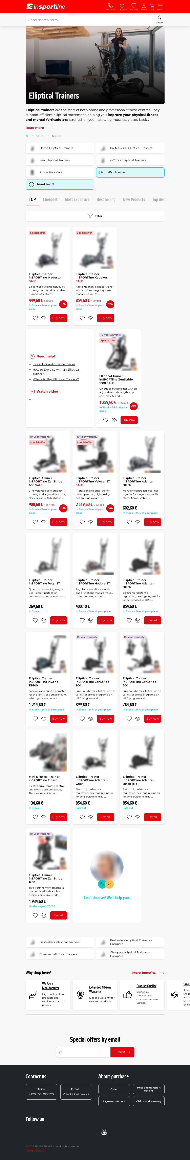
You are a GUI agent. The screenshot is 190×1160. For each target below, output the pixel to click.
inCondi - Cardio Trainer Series (54, 364)
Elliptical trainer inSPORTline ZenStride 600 (45, 481)
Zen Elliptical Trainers (49, 160)
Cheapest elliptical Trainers (52, 954)
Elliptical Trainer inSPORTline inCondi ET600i (44, 682)
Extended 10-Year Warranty (100, 989)
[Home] (27, 136)
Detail (152, 620)
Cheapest (50, 200)
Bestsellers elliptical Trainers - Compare (125, 942)
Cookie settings (35, 1150)
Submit (122, 1052)
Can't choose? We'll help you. (107, 898)
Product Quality (146, 986)
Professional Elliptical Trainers (125, 148)
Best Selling (106, 200)
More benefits (148, 972)
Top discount (162, 200)
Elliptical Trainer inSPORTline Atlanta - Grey (91, 780)
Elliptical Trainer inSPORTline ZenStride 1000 (116, 379)
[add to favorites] (35, 318)
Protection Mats (45, 172)
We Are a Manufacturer (50, 986)
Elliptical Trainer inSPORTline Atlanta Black (138, 481)
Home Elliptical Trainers (50, 148)
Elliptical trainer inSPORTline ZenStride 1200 (45, 878)
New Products (134, 200)
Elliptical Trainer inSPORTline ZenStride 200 (139, 682)
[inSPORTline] (45, 6)
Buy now (58, 318)
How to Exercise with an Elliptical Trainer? (56, 372)
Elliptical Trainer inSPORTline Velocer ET (93, 481)
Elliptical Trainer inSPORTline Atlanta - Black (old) (138, 780)
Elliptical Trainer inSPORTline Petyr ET (44, 581)
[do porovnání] (44, 318)
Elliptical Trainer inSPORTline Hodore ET (93, 581)
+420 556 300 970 (41, 1092)
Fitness (40, 136)
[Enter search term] (90, 20)
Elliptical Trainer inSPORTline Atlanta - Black (138, 583)
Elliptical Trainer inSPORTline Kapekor (91, 277)
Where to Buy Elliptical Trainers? (56, 379)
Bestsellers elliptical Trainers (54, 942)
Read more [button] (35, 128)
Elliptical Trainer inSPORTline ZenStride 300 (92, 682)
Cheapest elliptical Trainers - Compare (124, 954)
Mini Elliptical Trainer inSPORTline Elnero (44, 778)
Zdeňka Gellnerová (76, 1092)
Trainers (56, 136)
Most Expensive (77, 200)
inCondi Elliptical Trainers (122, 160)
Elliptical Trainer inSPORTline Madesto (45, 277)
